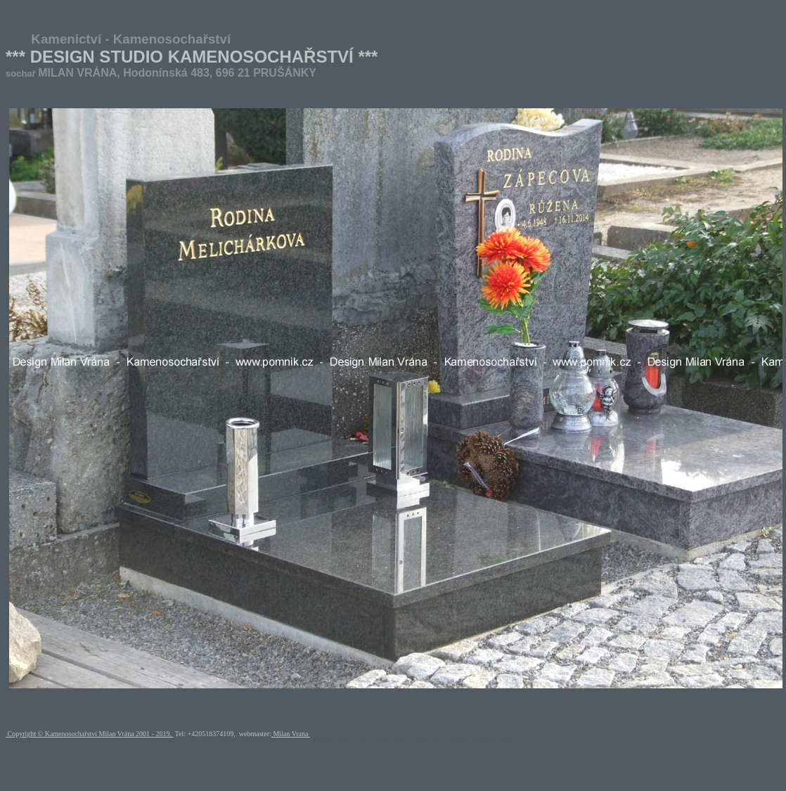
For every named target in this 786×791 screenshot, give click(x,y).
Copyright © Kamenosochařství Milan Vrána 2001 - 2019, (89, 734)
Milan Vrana (290, 734)
